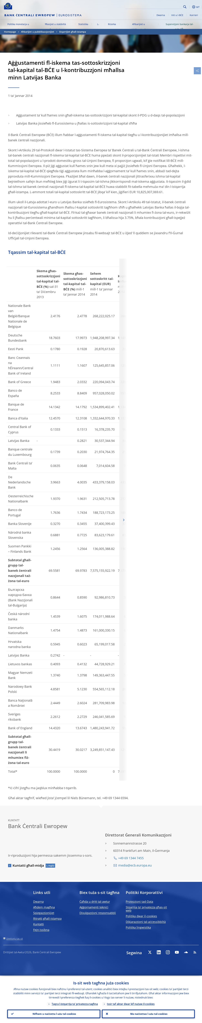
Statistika (83, 24)
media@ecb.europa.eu (135, 865)
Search (184, 7)
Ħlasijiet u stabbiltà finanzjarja (55, 27)
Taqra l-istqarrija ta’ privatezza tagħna (75, 1003)
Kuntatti (38, 924)
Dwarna (161, 15)
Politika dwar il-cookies (141, 916)
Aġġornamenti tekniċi (93, 907)
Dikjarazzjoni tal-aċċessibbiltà (146, 922)
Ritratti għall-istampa (47, 918)
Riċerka (112, 24)
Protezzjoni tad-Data (139, 901)
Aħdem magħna (44, 907)
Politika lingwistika (138, 927)
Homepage (10, 31)
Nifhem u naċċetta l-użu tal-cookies (54, 1013)
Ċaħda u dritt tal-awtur (94, 901)
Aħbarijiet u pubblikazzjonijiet (138, 27)
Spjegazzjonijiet (43, 913)
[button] (190, 7)
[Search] (166, 6)
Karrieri (194, 15)
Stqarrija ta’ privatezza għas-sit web (146, 908)
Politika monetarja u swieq (18, 27)
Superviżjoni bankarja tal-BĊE (179, 27)
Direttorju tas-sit (14, 938)
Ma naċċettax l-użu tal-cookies (148, 1013)
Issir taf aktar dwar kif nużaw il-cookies (131, 1003)
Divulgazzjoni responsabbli (97, 913)
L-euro (98, 27)
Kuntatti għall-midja (28, 865)
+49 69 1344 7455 (131, 858)
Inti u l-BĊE (177, 15)
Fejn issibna (41, 930)
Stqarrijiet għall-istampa (72, 31)
